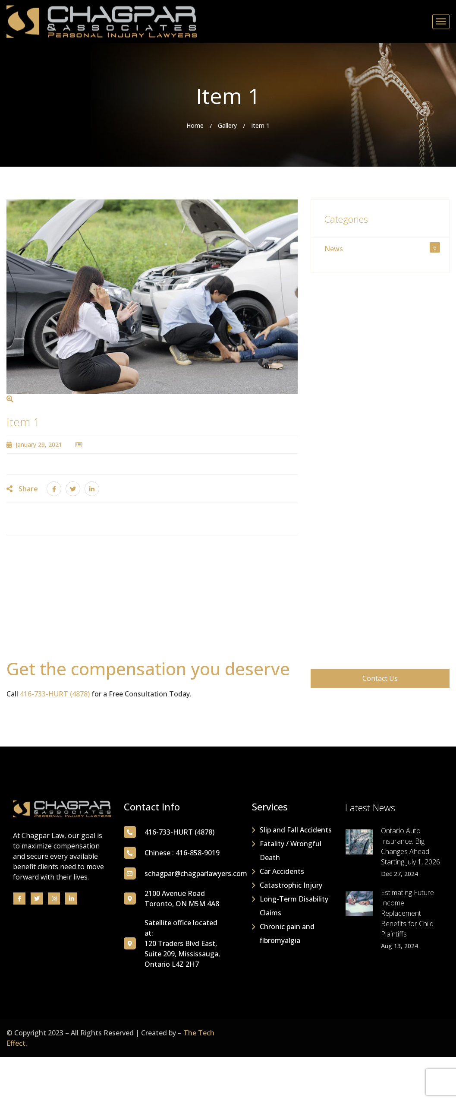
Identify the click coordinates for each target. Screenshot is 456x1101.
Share (22, 489)
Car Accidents (282, 871)
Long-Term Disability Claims (294, 906)
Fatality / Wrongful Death (290, 850)
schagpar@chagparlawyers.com (196, 873)
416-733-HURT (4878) (55, 694)
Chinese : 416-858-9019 (182, 852)
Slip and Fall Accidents (296, 830)
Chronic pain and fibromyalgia (287, 933)
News (382, 247)
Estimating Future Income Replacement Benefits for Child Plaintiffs (407, 913)
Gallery (227, 125)
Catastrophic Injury (291, 885)
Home (195, 125)
